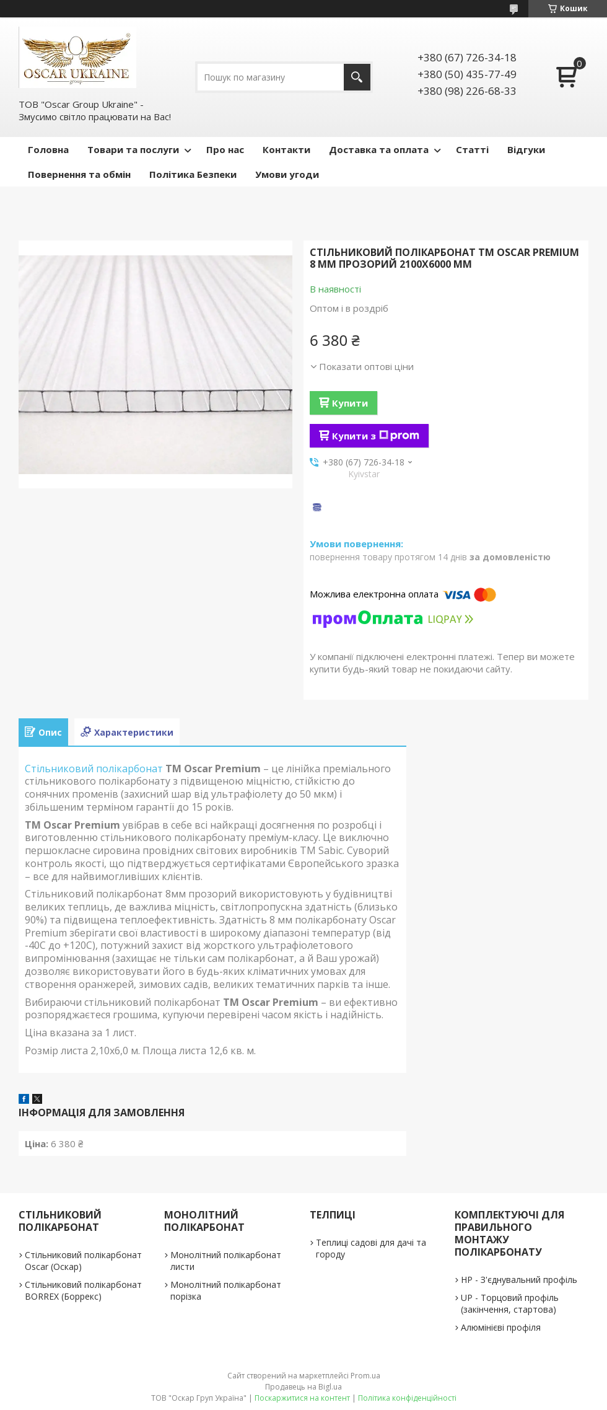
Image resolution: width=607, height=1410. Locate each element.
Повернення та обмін (79, 174)
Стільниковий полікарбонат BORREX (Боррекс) (83, 1290)
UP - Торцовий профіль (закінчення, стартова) (510, 1303)
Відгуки (526, 149)
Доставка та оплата (379, 149)
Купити (350, 403)
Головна (48, 149)
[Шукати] (357, 77)
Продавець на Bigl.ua (303, 1386)
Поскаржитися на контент (302, 1398)
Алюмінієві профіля (501, 1327)
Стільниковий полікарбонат (94, 768)
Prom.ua (365, 1375)
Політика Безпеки (193, 174)
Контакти (286, 149)
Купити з (375, 436)
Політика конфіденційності (407, 1398)
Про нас (225, 149)
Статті (472, 149)
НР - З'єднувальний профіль (519, 1279)
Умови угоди (287, 174)
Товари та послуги (133, 149)
